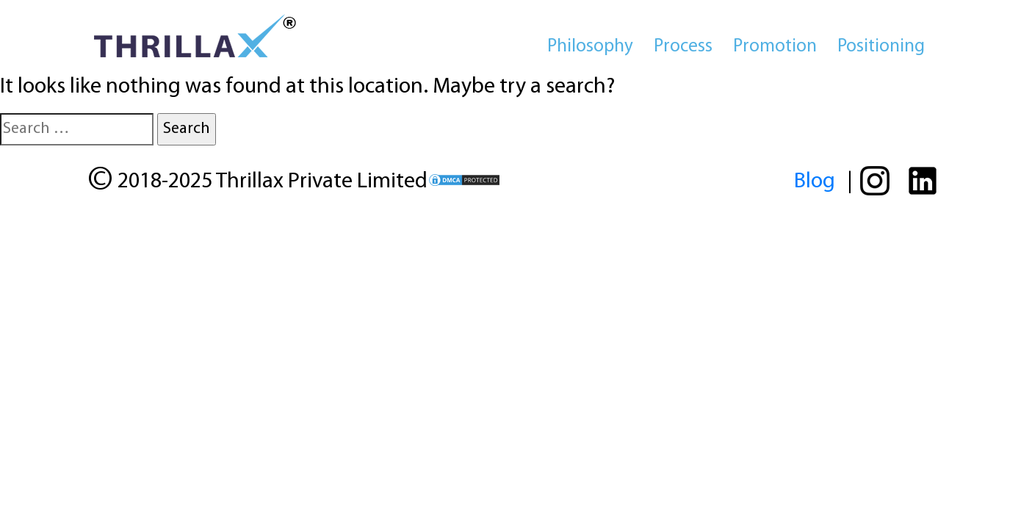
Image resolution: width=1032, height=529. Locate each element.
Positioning (881, 46)
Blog (814, 181)
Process (683, 46)
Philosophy (590, 46)
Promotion (775, 46)
